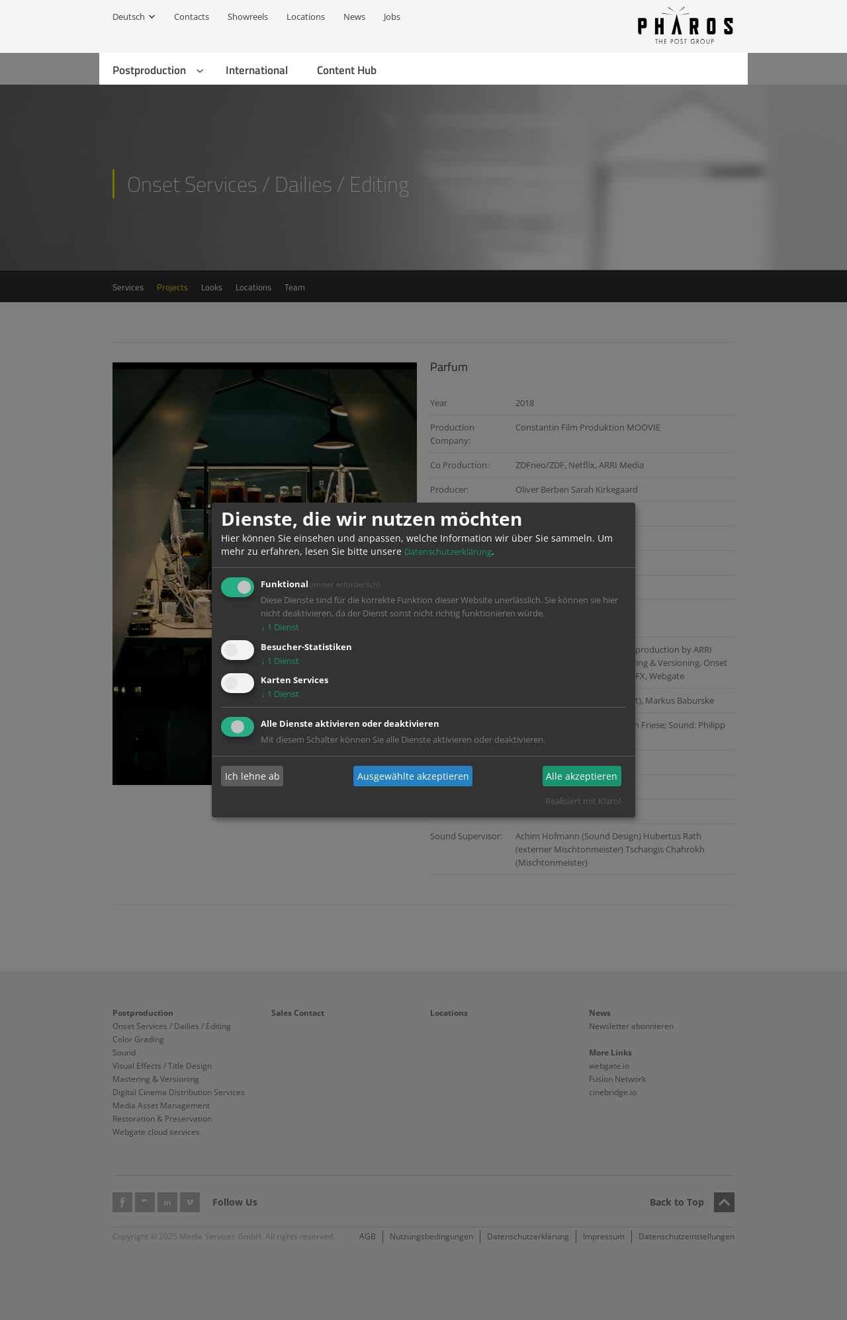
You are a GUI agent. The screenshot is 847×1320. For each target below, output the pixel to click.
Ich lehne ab (252, 776)
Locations (306, 16)
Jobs (392, 16)
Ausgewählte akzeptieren (413, 776)
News (354, 16)
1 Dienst (280, 627)
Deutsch (128, 16)
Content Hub (347, 70)
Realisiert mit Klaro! (583, 801)
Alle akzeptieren (581, 776)
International (257, 70)
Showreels (248, 16)
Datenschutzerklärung (448, 551)
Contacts (191, 16)
